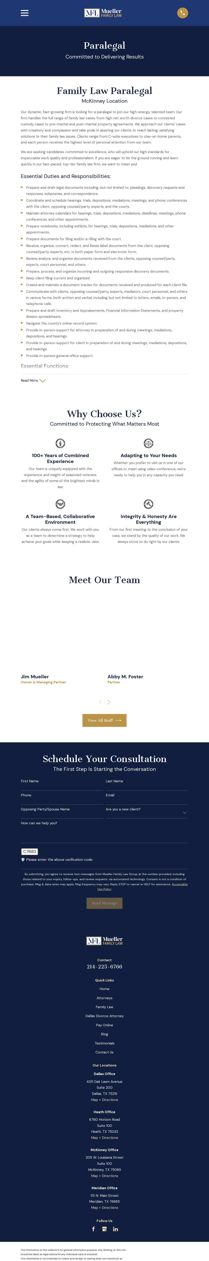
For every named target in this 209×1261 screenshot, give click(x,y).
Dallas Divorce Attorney (105, 1016)
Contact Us (104, 1052)
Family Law (104, 1007)
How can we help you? (39, 823)
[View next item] (108, 702)
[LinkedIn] (115, 1229)
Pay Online (104, 1025)
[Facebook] (93, 1229)
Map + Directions (104, 1099)
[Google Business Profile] (104, 1229)
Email (110, 795)
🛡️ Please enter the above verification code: (57, 860)
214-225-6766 (104, 967)
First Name (30, 781)
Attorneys (104, 998)
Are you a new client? (123, 809)
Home (104, 989)
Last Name (114, 781)
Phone (26, 795)
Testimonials (105, 1043)
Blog (104, 1034)
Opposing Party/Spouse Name (45, 809)
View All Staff (104, 720)
